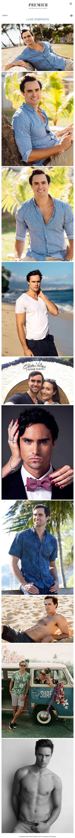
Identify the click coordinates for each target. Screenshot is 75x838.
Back (5, 16)
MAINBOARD (52, 836)
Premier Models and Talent (37, 5)
